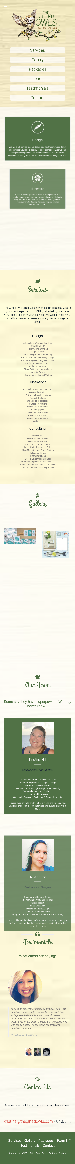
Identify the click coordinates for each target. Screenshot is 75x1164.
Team (37, 78)
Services (37, 50)
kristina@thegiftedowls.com (28, 1121)
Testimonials (37, 88)
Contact (37, 97)
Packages (37, 69)
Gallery (37, 59)
